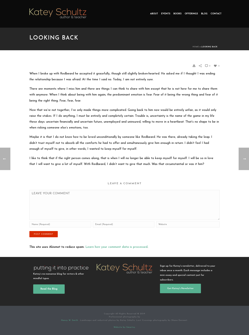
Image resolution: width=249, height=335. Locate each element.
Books (177, 14)
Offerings (191, 14)
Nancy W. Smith (70, 320)
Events (165, 14)
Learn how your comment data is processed (116, 247)
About (154, 14)
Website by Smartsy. (125, 327)
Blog (204, 14)
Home (196, 47)
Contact (216, 14)
